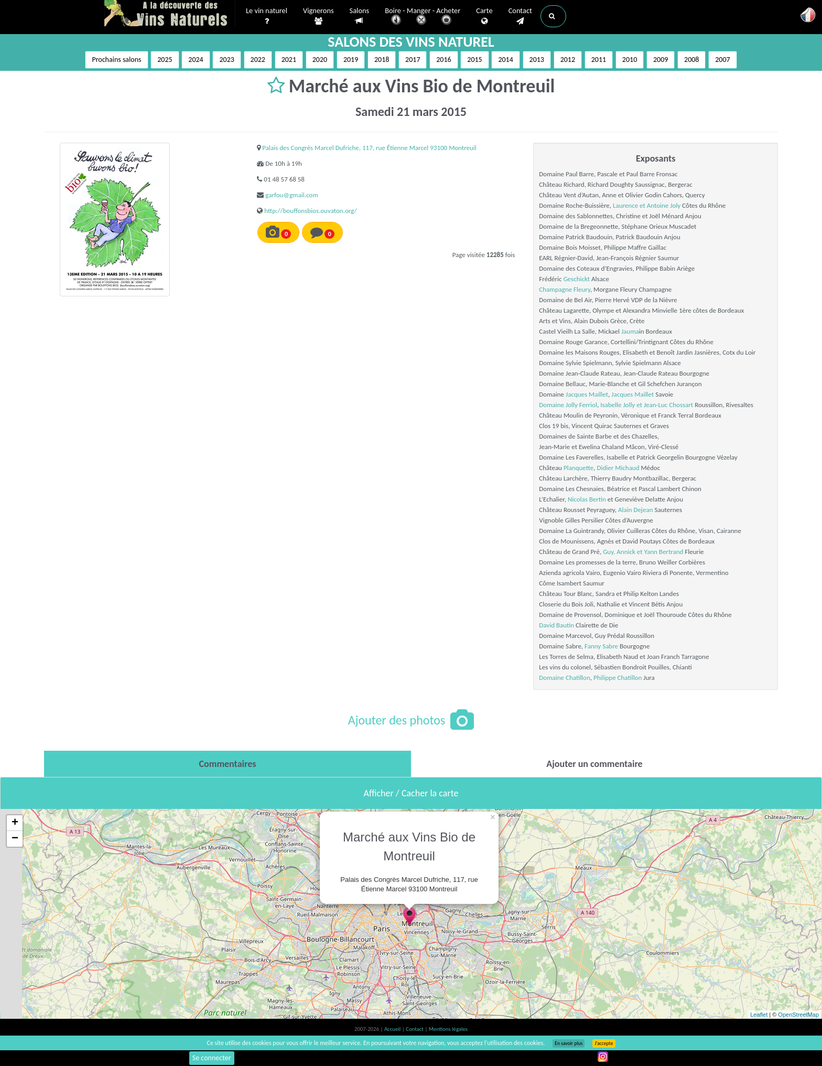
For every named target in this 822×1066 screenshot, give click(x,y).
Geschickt (576, 279)
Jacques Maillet (587, 394)
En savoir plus (568, 1043)
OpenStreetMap (798, 1014)
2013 (536, 59)
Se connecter (211, 1057)
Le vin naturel (266, 16)
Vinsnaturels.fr (169, 14)
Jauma (630, 331)
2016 (443, 59)
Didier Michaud (618, 468)
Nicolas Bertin (587, 499)
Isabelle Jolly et (622, 405)
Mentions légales (448, 1029)
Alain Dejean (635, 510)
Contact (520, 16)
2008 (691, 59)
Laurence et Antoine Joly (646, 205)
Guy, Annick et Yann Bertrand (643, 552)
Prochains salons (116, 59)
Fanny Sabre (601, 646)
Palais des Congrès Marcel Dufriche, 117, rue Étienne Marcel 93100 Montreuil (369, 148)
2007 (722, 59)
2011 (598, 59)
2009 (660, 59)
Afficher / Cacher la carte (411, 793)
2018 (381, 59)
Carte (484, 16)
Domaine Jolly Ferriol (568, 405)
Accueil (393, 1029)
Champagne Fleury (564, 289)
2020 (319, 59)
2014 (505, 59)
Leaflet (758, 1014)
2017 (412, 59)
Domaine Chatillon (564, 677)
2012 (567, 59)
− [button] (15, 839)
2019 (350, 59)
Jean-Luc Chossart (668, 405)
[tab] (227, 764)
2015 (474, 59)
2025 (164, 59)
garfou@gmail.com (291, 195)
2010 (629, 59)
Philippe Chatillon (617, 677)
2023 (226, 59)
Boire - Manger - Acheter (422, 17)
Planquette (578, 468)
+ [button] (15, 823)
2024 (195, 59)
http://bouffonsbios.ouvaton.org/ (310, 211)
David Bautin (556, 625)
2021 (289, 59)
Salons (360, 16)
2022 (258, 59)
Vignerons (318, 16)
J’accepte (603, 1043)
